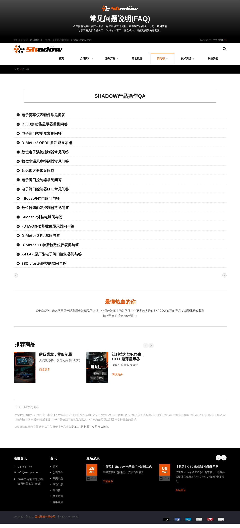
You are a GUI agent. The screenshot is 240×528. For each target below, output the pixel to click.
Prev (218, 457)
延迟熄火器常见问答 (37, 170)
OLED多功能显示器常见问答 (44, 124)
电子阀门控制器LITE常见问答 (45, 189)
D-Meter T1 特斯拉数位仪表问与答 (50, 244)
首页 (61, 58)
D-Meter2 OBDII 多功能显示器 (46, 142)
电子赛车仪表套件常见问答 (43, 114)
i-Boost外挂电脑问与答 (40, 198)
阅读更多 (108, 481)
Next (224, 457)
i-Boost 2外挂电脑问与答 (41, 216)
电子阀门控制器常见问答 (41, 179)
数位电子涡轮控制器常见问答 (45, 151)
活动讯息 (137, 58)
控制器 (85, 426)
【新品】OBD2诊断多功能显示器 (197, 467)
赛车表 (75, 426)
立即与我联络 (100, 426)
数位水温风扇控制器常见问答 (45, 161)
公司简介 (86, 58)
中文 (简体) (218, 40)
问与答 (162, 58)
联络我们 (213, 58)
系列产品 (112, 58)
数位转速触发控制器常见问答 (45, 207)
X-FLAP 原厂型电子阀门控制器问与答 (51, 254)
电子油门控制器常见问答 (41, 133)
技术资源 (187, 58)
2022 (91, 478)
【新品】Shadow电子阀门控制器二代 (127, 467)
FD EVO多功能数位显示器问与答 (47, 226)
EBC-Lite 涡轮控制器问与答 (43, 263)
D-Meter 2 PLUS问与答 (40, 235)
